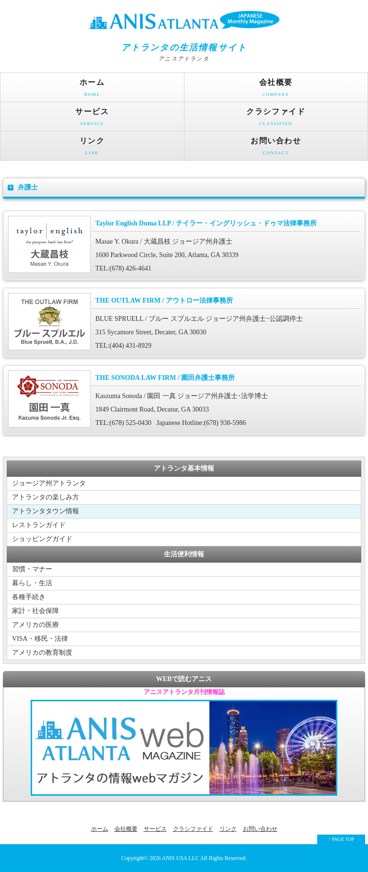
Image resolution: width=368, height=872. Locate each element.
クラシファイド (276, 119)
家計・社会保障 (35, 610)
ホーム (92, 90)
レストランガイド (39, 525)
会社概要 (276, 90)
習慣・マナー (32, 569)
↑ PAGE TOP (341, 839)
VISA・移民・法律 (40, 638)
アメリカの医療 (35, 624)
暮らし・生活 (32, 583)
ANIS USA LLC (181, 858)
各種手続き (29, 597)
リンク (92, 148)
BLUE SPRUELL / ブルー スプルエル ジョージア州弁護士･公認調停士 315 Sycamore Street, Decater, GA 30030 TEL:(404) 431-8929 (184, 321)
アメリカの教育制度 (42, 652)
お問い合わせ (276, 148)
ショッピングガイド (42, 538)
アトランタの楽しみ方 (45, 497)
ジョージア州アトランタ (49, 483)
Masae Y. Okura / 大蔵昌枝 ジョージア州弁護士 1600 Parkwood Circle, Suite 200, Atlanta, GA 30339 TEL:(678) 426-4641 (184, 244)
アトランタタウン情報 (45, 511)
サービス (92, 119)
